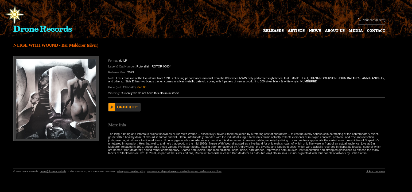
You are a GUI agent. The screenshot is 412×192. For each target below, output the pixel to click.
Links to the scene (375, 171)
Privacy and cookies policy (131, 171)
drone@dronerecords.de (53, 171)
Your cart (369, 20)
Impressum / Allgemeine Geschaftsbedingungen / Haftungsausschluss (184, 171)
